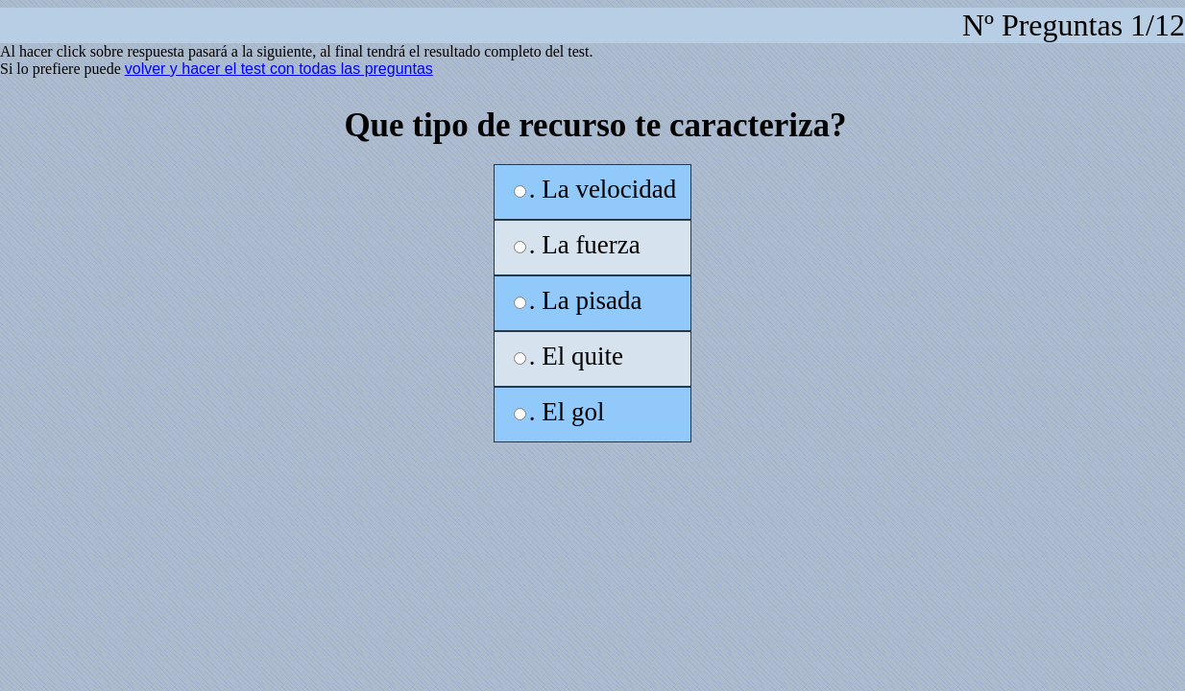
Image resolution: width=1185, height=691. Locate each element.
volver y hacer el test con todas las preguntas (279, 68)
